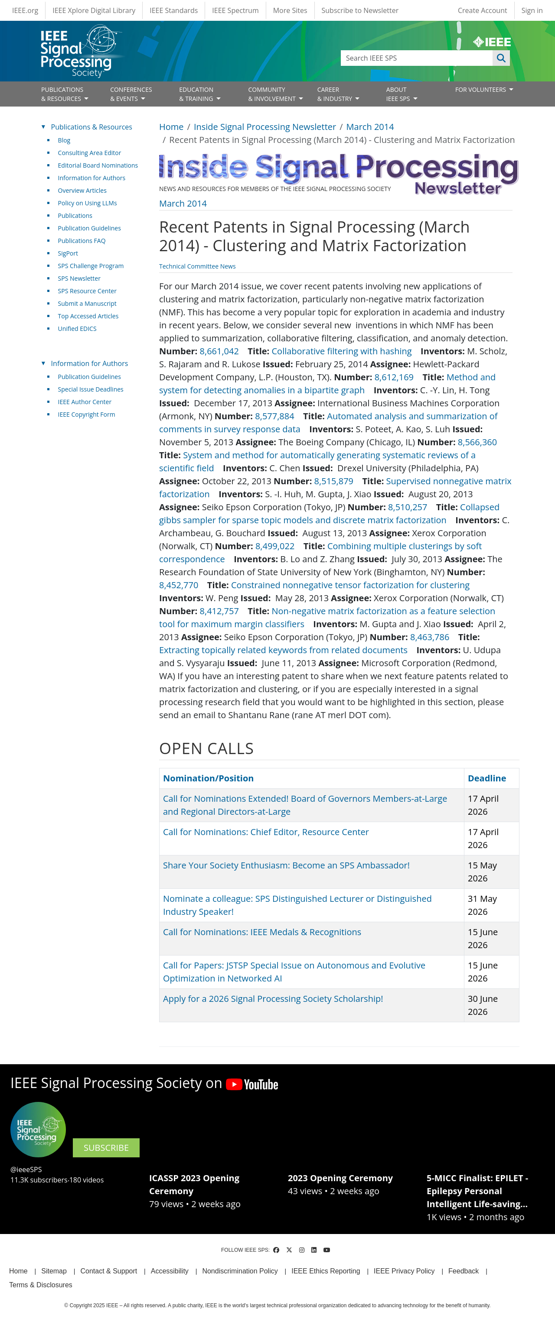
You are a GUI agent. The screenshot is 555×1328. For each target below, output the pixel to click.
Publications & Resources (91, 127)
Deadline (487, 778)
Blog (64, 140)
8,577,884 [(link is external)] (278, 416)
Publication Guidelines (89, 228)
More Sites (290, 10)
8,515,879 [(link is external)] (337, 481)
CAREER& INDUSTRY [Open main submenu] (335, 94)
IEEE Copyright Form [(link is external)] (90, 414)
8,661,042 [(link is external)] (223, 351)
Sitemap (54, 1271)
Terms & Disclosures (40, 1285)
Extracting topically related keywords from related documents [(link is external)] (286, 650)
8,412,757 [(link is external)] (223, 611)
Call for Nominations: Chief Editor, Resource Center (266, 832)
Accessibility (170, 1271)
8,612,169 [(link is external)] (398, 377)
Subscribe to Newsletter (360, 10)
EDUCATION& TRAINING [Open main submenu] (197, 94)
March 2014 (370, 127)
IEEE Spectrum (235, 10)
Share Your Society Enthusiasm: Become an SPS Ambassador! (286, 865)
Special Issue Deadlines (91, 389)
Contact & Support (108, 1271)
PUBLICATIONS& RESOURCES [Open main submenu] (62, 94)
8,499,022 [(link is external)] (278, 546)
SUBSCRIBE (106, 1147)
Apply (501, 58)
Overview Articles (82, 190)
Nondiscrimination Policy (240, 1271)
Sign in (532, 10)
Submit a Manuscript (87, 303)
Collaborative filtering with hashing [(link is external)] (345, 351)
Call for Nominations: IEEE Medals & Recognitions (262, 932)
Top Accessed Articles (88, 316)
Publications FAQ (82, 240)
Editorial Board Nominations (98, 165)
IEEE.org (25, 10)
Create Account (482, 10)
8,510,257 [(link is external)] (411, 507)
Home (171, 127)
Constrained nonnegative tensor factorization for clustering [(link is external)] (353, 585)
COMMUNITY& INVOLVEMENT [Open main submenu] (272, 94)
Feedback (463, 1271)
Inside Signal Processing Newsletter (265, 127)
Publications (75, 215)
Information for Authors (92, 178)
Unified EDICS (77, 328)
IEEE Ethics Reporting (325, 1271)
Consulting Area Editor (89, 153)
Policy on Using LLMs (87, 203)
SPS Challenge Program (91, 266)
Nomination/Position (208, 778)
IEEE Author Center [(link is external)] (88, 402)
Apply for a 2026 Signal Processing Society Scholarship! (273, 998)
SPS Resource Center (87, 291)
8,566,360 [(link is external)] (481, 442)
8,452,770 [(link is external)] (182, 585)
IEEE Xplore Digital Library (93, 10)
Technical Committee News (197, 266)
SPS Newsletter (79, 278)
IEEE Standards (174, 10)
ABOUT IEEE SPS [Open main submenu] (398, 94)
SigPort (68, 253)
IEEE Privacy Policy (404, 1271)
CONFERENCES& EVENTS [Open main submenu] (131, 94)
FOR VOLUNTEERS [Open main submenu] (481, 89)
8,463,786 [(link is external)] (433, 637)
